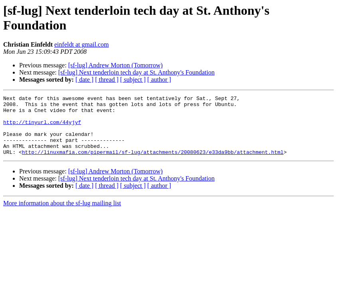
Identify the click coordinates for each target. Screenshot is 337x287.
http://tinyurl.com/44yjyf (42, 128)
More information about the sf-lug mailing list (62, 215)
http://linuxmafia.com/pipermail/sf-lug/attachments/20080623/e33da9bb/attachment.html (152, 163)
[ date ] (84, 79)
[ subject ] (133, 79)
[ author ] (159, 79)
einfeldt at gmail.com (81, 44)
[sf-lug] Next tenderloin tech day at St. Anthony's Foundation (136, 72)
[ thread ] (107, 79)
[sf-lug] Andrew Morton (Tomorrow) (115, 65)
